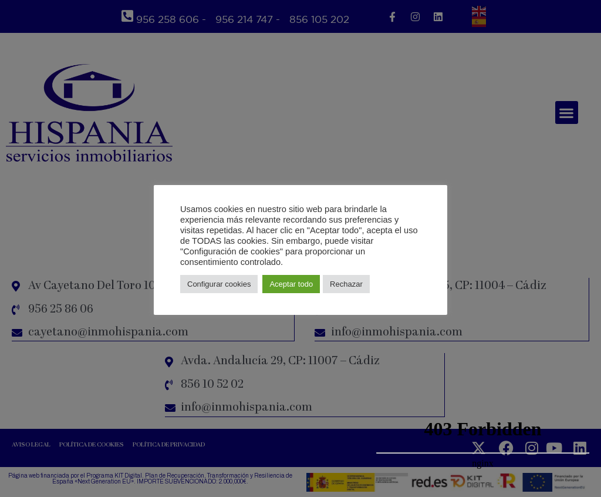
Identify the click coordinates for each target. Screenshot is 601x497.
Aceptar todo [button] (291, 284)
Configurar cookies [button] (219, 284)
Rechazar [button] (346, 284)
